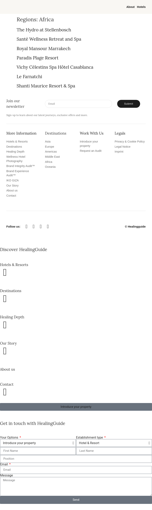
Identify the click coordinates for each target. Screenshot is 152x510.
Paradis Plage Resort (37, 58)
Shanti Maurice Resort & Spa (46, 86)
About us (7, 369)
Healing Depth (12, 317)
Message (6, 475)
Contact (6, 384)
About (130, 6)
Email (4, 464)
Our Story (8, 343)
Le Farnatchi (29, 76)
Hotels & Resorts (14, 264)
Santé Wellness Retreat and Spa (49, 39)
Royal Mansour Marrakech (43, 48)
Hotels (141, 6)
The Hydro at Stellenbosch (44, 30)
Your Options (9, 437)
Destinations (10, 290)
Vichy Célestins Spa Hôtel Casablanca (55, 67)
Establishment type (90, 437)
